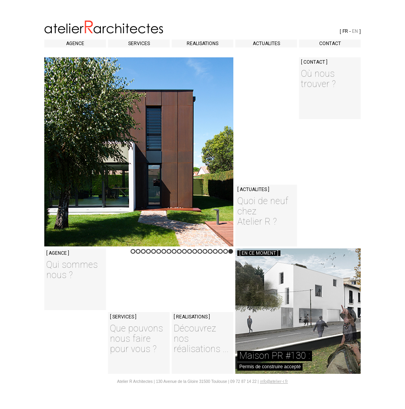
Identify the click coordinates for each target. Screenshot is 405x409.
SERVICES (139, 43)
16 (153, 253)
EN (355, 31)
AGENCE (75, 43)
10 (184, 253)
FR (345, 31)
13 (169, 253)
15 (158, 253)
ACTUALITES (266, 43)
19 (138, 253)
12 (174, 253)
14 (164, 253)
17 (148, 253)
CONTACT (330, 43)
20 (133, 253)
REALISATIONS (202, 43)
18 (143, 253)
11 (179, 253)
